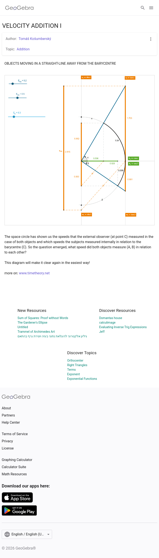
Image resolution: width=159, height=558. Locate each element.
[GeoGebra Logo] (19, 8)
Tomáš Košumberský (35, 39)
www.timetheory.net (34, 273)
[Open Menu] (151, 7)
